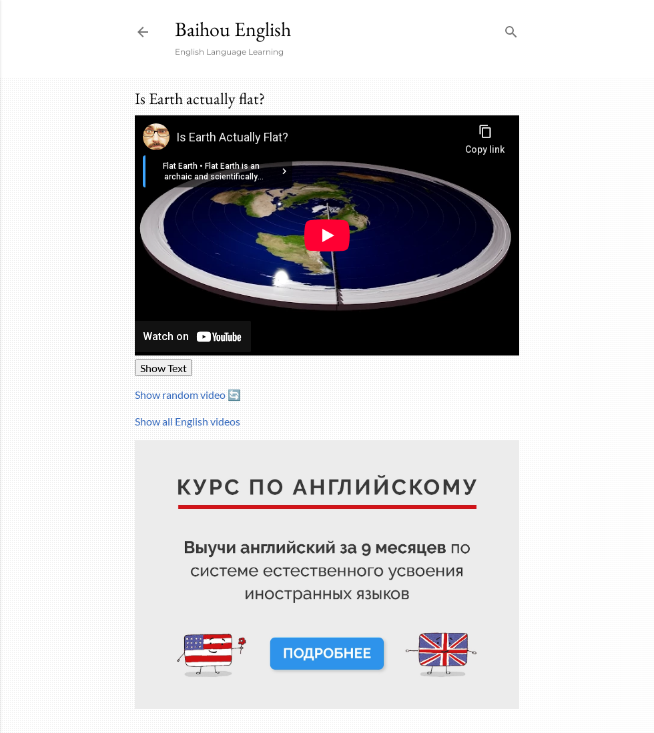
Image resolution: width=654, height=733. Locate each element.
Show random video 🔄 (188, 394)
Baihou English (233, 29)
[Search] (511, 29)
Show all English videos (187, 421)
